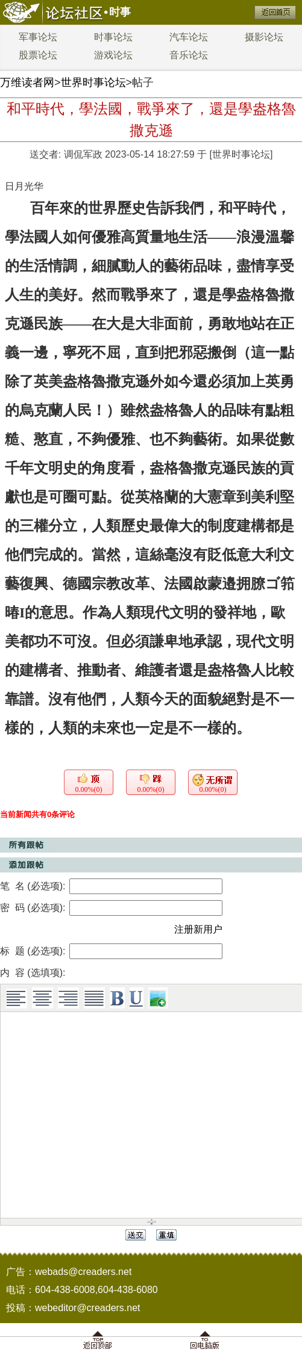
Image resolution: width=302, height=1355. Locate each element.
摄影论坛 (264, 37)
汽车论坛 (188, 37)
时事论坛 (113, 37)
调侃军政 (83, 154)
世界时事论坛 (93, 82)
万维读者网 (27, 82)
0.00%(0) (88, 789)
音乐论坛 (188, 55)
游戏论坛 (113, 55)
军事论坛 (38, 37)
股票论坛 (38, 55)
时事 (120, 12)
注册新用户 (198, 929)
